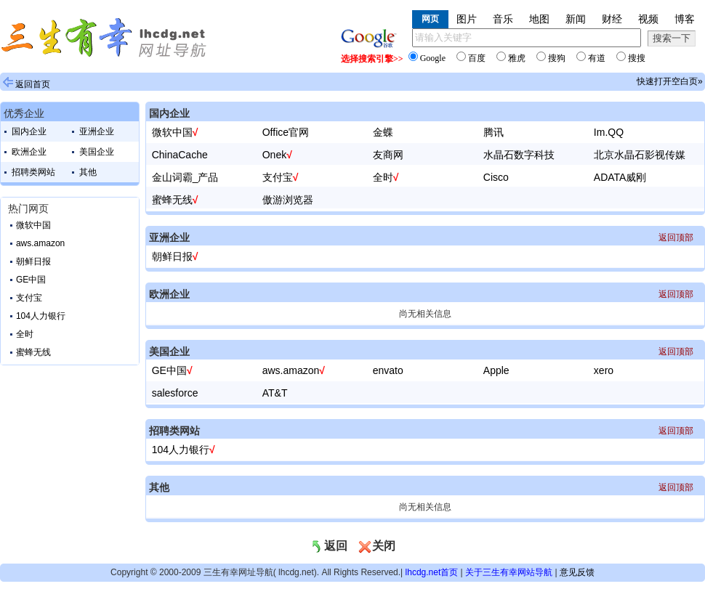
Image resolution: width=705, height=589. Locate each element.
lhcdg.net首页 (432, 572)
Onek (274, 155)
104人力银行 (40, 316)
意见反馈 (577, 572)
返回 (328, 546)
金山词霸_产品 (185, 177)
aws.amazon (40, 243)
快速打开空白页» (670, 81)
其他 (88, 172)
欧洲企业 (29, 152)
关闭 (376, 546)
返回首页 (32, 84)
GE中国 (31, 280)
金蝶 (383, 132)
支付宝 (29, 298)
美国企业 (96, 152)
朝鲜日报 (33, 261)
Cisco (496, 177)
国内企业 (29, 131)
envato (388, 370)
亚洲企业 (96, 131)
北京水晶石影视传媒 (639, 155)
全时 (24, 334)
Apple (496, 370)
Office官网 (285, 132)
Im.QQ (609, 132)
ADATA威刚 (620, 177)
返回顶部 (675, 237)
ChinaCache (180, 155)
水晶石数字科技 (519, 155)
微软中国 (33, 225)
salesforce (175, 393)
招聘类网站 (33, 172)
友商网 (388, 155)
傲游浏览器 (287, 200)
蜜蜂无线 (33, 352)
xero (603, 370)
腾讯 (493, 132)
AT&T (275, 393)
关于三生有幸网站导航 (508, 572)
